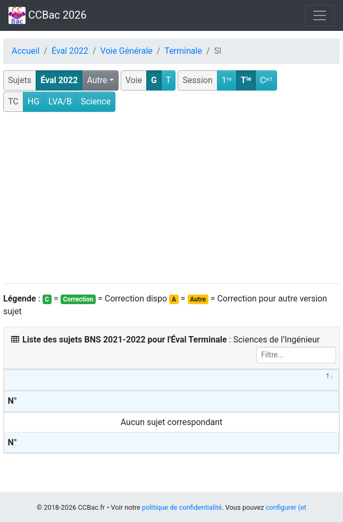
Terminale (183, 51)
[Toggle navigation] (319, 15)
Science (96, 101)
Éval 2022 (70, 51)
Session (197, 80)
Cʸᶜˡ (266, 80)
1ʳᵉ (227, 80)
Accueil (25, 51)
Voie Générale (127, 51)
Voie (134, 80)
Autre (97, 80)
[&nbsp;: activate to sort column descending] (171, 380)
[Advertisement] (171, 198)
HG (33, 101)
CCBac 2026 (48, 15)
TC (13, 101)
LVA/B (60, 101)
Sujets (19, 80)
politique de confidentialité (182, 507)
